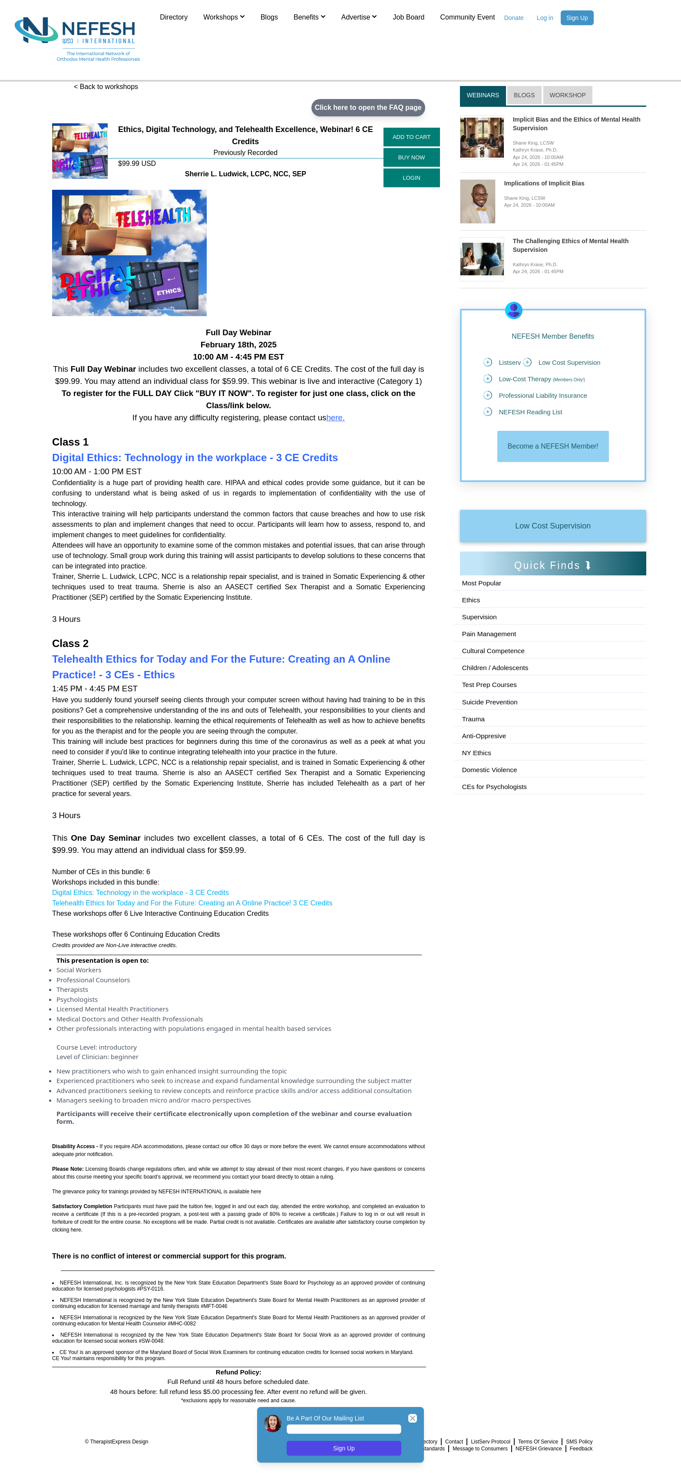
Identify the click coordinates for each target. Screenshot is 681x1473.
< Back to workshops (106, 86)
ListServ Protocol (490, 1442)
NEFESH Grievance (539, 1449)
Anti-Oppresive (485, 760)
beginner (125, 1056)
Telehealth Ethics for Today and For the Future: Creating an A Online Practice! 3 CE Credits (192, 903)
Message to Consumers (480, 1449)
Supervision (480, 638)
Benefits (310, 16)
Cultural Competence (494, 673)
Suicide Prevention (491, 725)
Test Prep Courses (490, 708)
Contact (454, 1442)
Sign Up (577, 17)
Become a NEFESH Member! (553, 467)
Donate (514, 17)
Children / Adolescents (496, 690)
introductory (118, 1047)
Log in (545, 17)
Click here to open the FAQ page (367, 107)
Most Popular (482, 604)
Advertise (359, 16)
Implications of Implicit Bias (544, 183)
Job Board (408, 17)
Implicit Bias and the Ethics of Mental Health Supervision (577, 124)
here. (77, 1230)
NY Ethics (477, 777)
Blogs (269, 17)
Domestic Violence (490, 795)
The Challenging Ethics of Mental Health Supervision (571, 245)
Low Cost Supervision (553, 546)
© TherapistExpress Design (116, 1442)
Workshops (224, 16)
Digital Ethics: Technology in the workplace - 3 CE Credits (140, 892)
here (334, 417)
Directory (174, 17)
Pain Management (490, 656)
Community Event (467, 17)
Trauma (474, 742)
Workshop (568, 95)
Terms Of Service (538, 1442)
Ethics (471, 621)
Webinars (483, 95)
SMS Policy (579, 1442)
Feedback (581, 1449)
